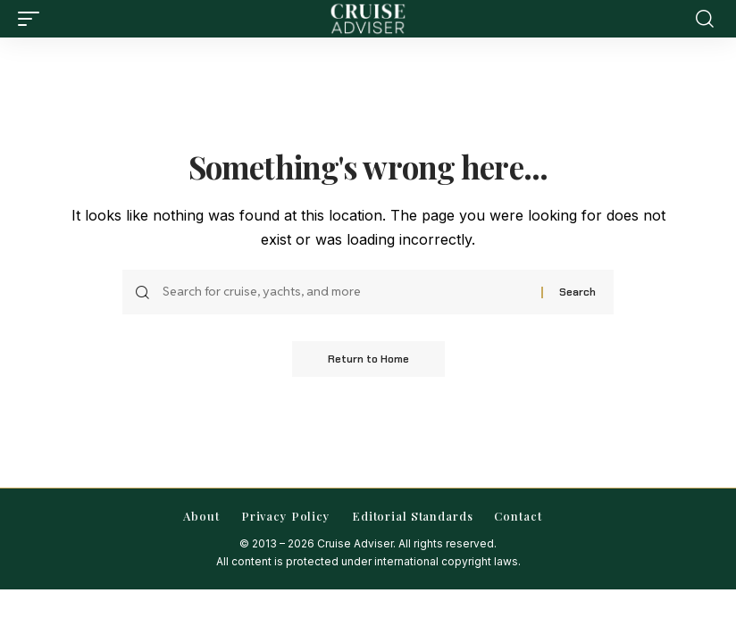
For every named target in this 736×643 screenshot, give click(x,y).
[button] (33, 19)
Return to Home (368, 359)
